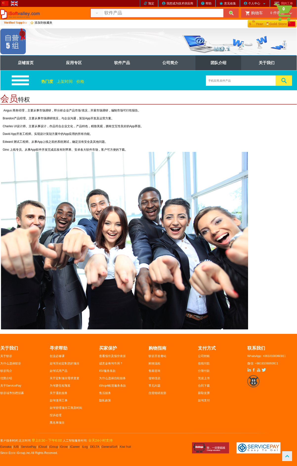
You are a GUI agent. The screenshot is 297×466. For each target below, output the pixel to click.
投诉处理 (56, 415)
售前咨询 (154, 371)
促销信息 (154, 378)
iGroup (53, 446)
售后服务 (105, 393)
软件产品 (122, 63)
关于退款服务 (58, 393)
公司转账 (204, 356)
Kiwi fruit (125, 446)
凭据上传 (204, 378)
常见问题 (154, 385)
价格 (80, 81)
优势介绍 (6, 378)
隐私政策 (105, 400)
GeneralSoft (109, 446)
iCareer (75, 446)
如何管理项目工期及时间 (66, 408)
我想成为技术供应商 (180, 3)
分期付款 (204, 371)
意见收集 (230, 3)
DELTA (95, 446)
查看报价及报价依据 (112, 356)
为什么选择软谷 (10, 363)
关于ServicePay (10, 385)
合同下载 (204, 385)
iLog (85, 446)
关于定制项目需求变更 (64, 378)
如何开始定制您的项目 (64, 363)
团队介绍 (218, 63)
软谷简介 (6, 371)
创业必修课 (57, 356)
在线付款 (204, 363)
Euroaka (5, 446)
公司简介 (170, 63)
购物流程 (154, 363)
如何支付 (204, 400)
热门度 (47, 81)
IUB (16, 446)
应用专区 (74, 63)
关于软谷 (6, 356)
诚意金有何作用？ (111, 363)
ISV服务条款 (107, 371)
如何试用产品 (58, 371)
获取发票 (204, 393)
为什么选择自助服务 (112, 378)
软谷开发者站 (157, 356)
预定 (151, 3)
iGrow (63, 446)
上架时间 (65, 81)
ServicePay (29, 446)
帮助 (209, 3)
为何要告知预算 (60, 385)
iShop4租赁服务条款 (112, 385)
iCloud (43, 446)
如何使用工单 (58, 400)
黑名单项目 (57, 422)
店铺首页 (26, 63)
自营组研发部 (157, 393)
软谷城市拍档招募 (12, 393)
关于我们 (267, 63)
